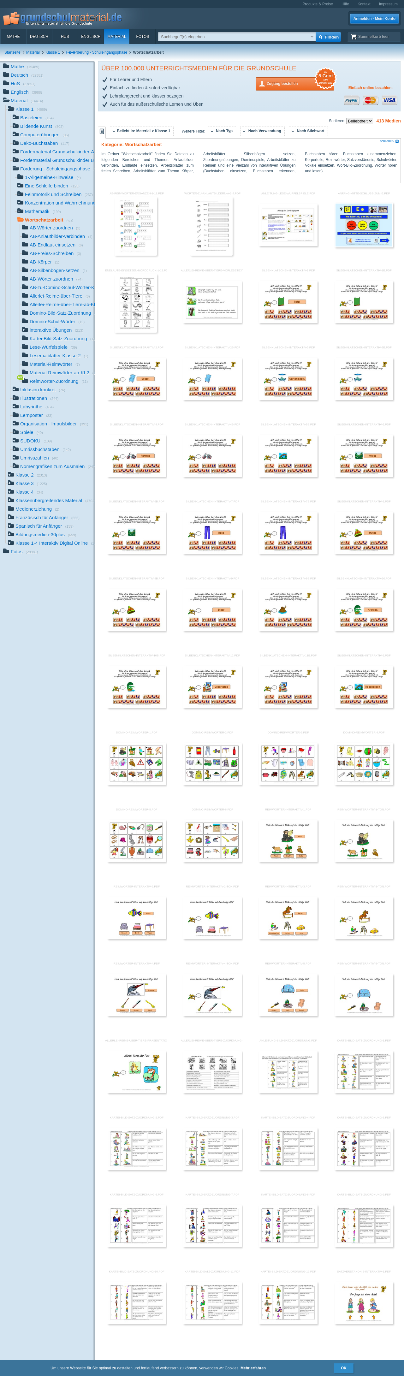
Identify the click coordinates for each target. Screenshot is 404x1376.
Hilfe (345, 4)
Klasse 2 (27, 475)
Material (116, 36)
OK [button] (344, 1368)
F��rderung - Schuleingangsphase (96, 52)
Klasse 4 (25, 492)
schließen (389, 141)
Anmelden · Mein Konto (374, 18)
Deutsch (39, 36)
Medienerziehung (33, 509)
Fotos (142, 36)
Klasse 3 (27, 484)
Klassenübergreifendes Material (51, 501)
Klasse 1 (52, 52)
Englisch (90, 36)
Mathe (13, 36)
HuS (65, 36)
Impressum (388, 4)
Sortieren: (337, 121)
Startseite (12, 52)
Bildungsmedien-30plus (42, 535)
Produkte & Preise (317, 4)
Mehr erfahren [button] (253, 1368)
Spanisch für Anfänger (41, 527)
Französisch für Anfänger (44, 518)
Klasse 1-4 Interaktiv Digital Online (51, 544)
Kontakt (364, 4)
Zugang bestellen (300, 83)
